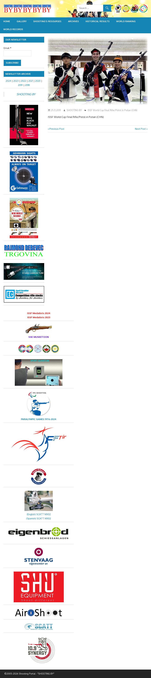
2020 (38, 80)
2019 (20, 85)
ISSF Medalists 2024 (38, 313)
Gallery (22, 21)
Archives (73, 21)
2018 (27, 85)
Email (7, 48)
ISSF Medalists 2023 (38, 317)
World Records (13, 29)
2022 (23, 80)
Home (6, 21)
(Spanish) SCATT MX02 (38, 518)
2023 (16, 80)
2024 (8, 80)
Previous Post (56, 128)
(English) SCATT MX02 (39, 514)
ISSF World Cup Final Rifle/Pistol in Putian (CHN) (112, 110)
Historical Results (98, 21)
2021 (30, 80)
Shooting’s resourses (47, 21)
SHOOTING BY (74, 110)
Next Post (140, 128)
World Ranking (126, 21)
